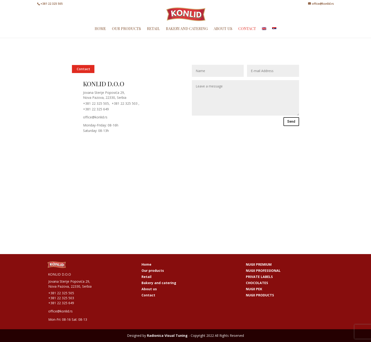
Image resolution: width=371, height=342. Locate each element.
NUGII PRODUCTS (260, 295)
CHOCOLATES (257, 283)
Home (100, 34)
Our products (126, 34)
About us (223, 34)
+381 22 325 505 (51, 4)
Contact (247, 34)
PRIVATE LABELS (259, 276)
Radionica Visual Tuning (167, 335)
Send (291, 121)
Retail (153, 34)
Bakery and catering (187, 34)
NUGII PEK (254, 289)
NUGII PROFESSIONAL (263, 270)
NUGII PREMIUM (259, 264)
